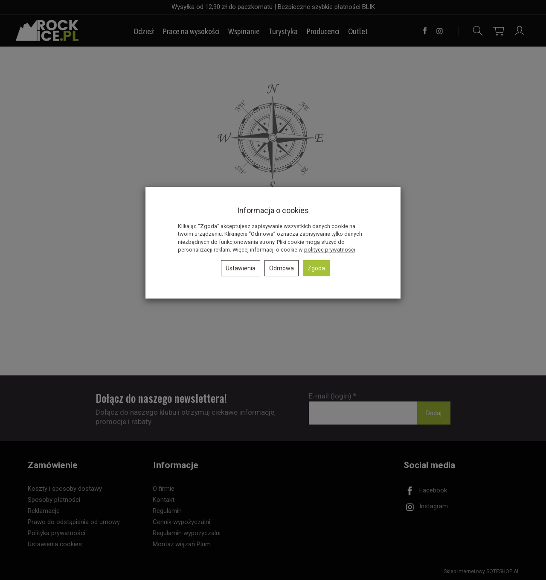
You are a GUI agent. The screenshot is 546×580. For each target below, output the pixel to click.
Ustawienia (241, 268)
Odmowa (281, 268)
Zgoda (316, 268)
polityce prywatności (329, 249)
